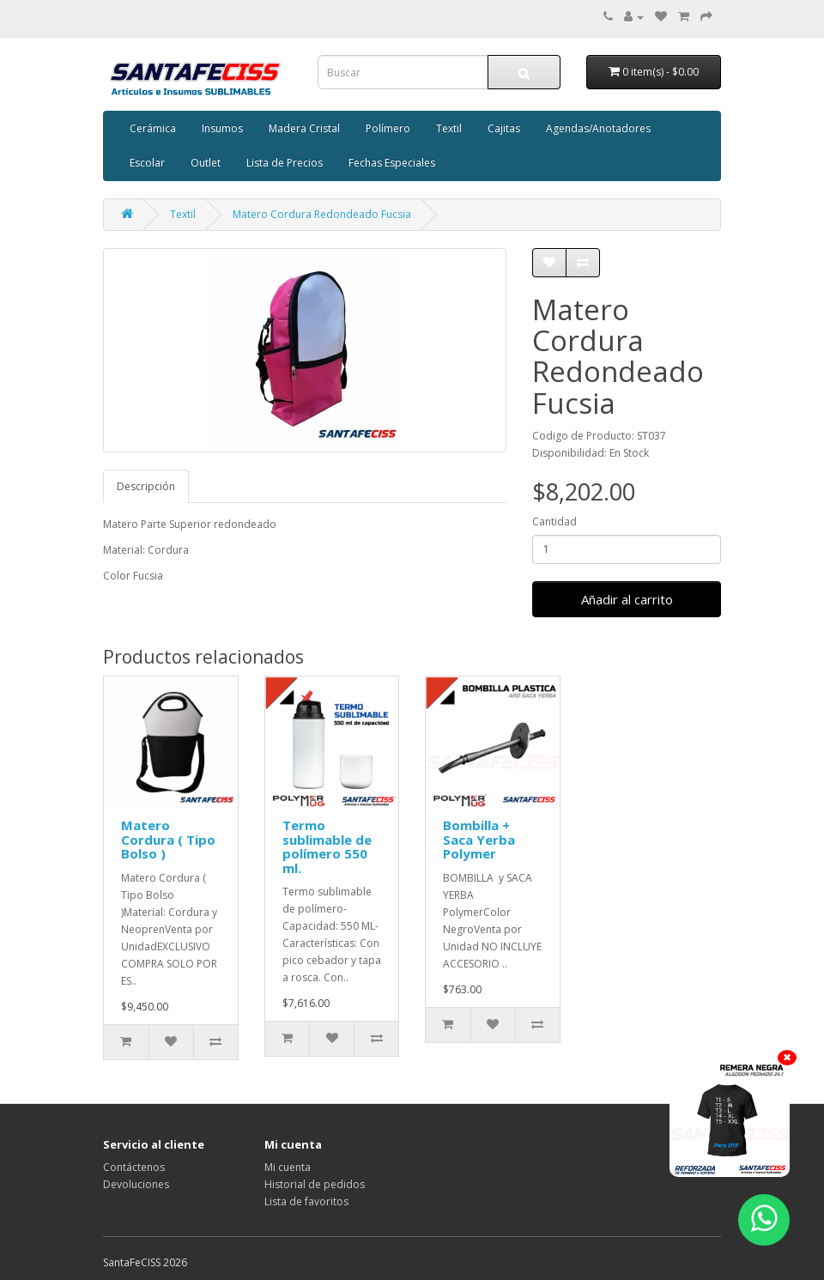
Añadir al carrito (627, 599)
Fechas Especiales (391, 162)
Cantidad (554, 521)
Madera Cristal (304, 128)
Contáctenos (134, 1167)
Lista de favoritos (306, 1201)
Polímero (388, 128)
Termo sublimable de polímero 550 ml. (327, 846)
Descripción (146, 486)
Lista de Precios (284, 162)
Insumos (222, 128)
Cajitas (504, 128)
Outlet (206, 162)
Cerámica (153, 128)
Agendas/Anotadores (598, 128)
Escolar (147, 162)
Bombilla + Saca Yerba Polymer (479, 839)
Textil (449, 128)
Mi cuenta (287, 1167)
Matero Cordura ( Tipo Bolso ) (168, 839)
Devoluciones (136, 1184)
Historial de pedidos (314, 1184)
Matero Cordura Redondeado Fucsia (322, 214)
